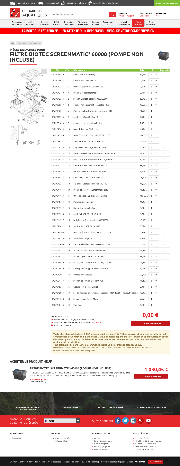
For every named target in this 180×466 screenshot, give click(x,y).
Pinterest (142, 420)
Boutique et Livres (97, 23)
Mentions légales (142, 438)
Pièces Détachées (141, 23)
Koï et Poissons (57, 23)
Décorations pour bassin (71, 23)
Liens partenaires (101, 449)
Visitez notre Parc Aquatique (167, 3)
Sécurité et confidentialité (146, 444)
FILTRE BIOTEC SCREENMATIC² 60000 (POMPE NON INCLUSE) (70, 368)
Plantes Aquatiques (45, 23)
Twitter (126, 420)
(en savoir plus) (97, 322)
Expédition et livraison (144, 449)
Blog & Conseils (154, 23)
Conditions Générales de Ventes (148, 441)
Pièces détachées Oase (28, 43)
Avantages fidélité (60, 441)
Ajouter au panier (152, 323)
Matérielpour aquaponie (126, 23)
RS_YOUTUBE (150, 420)
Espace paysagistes (102, 447)
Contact (97, 438)
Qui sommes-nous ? (61, 438)
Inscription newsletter (103, 441)
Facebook (118, 420)
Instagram (134, 420)
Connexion (16, 438)
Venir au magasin (101, 444)
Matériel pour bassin (31, 23)
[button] (17, 142)
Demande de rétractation (145, 447)
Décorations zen (110, 23)
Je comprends (155, 462)
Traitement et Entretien (84, 23)
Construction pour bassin (17, 23)
